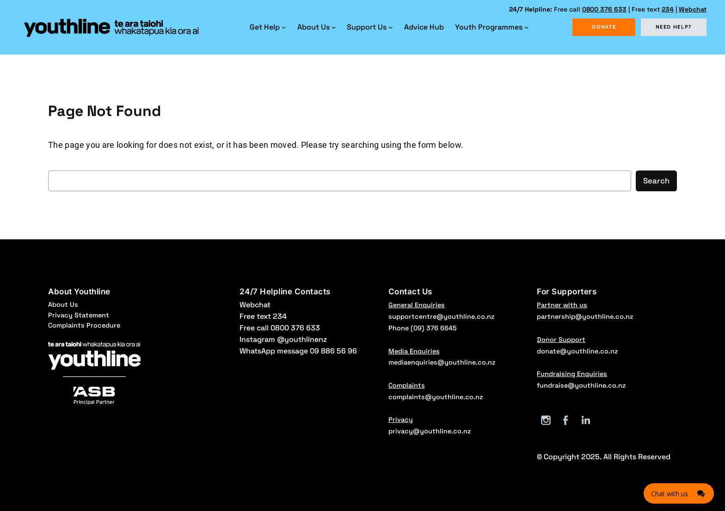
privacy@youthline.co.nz (429, 431)
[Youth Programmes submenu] (526, 27)
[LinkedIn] (585, 420)
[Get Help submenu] (284, 27)
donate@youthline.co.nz (577, 351)
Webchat (693, 9)
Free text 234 (263, 316)
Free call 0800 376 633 (280, 328)
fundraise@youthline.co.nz (581, 385)
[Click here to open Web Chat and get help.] (679, 493)
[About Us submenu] (334, 27)
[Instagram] (545, 420)
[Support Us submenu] (390, 27)
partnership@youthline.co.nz (585, 316)
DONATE (604, 27)
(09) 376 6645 (434, 328)
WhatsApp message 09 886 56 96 (298, 351)
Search (656, 181)
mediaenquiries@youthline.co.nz (441, 362)
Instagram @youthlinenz (283, 339)
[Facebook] (565, 420)
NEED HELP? (674, 27)
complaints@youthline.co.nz (435, 397)
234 (668, 9)
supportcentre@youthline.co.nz (441, 316)
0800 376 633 (604, 9)
